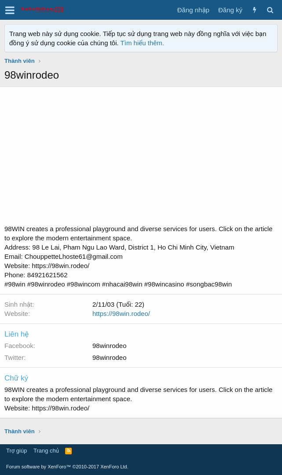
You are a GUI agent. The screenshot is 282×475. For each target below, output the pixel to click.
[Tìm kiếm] (270, 10)
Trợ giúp (16, 450)
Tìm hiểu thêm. (143, 43)
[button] (10, 10)
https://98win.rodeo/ (121, 313)
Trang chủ (46, 450)
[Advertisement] (141, 158)
